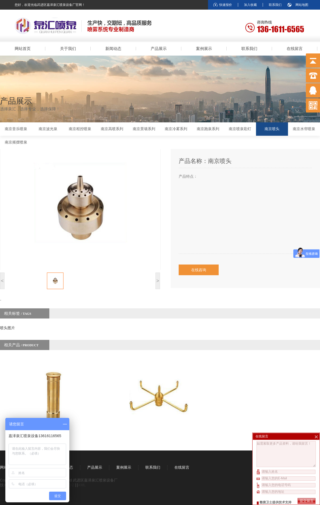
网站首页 (23, 48)
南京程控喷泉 (80, 129)
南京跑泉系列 (208, 129)
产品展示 (159, 48)
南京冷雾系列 (176, 129)
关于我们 (68, 48)
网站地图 (301, 5)
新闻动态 (113, 48)
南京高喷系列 (112, 129)
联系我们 (275, 5)
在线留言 (295, 48)
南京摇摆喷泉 (16, 142)
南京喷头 (272, 129)
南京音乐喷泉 (16, 129)
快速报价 (225, 5)
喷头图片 (7, 328)
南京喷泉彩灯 (240, 129)
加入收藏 (250, 5)
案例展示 (204, 48)
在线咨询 (198, 270)
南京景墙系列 (144, 129)
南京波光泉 (48, 129)
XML (82, 485)
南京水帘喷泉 (304, 129)
